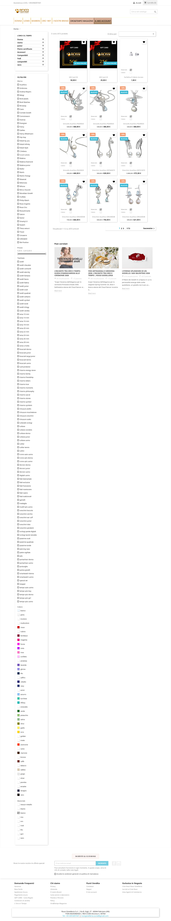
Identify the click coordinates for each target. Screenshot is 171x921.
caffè (22, 761)
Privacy (53, 886)
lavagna (23, 790)
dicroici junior (25, 468)
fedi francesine (25, 486)
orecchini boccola (26, 510)
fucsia (23, 644)
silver (23, 778)
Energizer (23, 123)
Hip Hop (23, 137)
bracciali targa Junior (27, 356)
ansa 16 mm (24, 321)
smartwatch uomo (26, 577)
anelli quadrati (25, 293)
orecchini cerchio (26, 514)
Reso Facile (18, 889)
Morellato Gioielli (26, 193)
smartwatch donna (27, 573)
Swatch (22, 225)
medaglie (23, 503)
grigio (23, 774)
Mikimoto (23, 183)
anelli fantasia (25, 276)
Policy (52, 901)
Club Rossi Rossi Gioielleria (132, 886)
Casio (22, 109)
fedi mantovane (26, 489)
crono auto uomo (26, 454)
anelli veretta (24, 311)
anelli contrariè (25, 269)
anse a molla (24, 346)
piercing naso (25, 549)
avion (23, 690)
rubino (23, 631)
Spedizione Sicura (20, 892)
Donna (20, 39)
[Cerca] (143, 11)
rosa (22, 652)
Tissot (22, 232)
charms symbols (26, 405)
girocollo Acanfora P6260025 (103, 124)
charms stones (25, 398)
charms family (25, 374)
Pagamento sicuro (21, 895)
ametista (24, 661)
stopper (23, 584)
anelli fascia (24, 279)
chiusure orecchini (26, 416)
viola (22, 648)
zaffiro (23, 677)
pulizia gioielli (25, 570)
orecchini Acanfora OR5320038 (133, 217)
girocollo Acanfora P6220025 (73, 170)
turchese (24, 698)
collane (22, 426)
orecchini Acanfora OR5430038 (73, 217)
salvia (23, 719)
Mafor (22, 169)
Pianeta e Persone (56, 898)
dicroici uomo (25, 472)
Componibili (22, 55)
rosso (23, 627)
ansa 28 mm (24, 342)
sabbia (23, 770)
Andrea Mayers (25, 92)
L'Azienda (53, 889)
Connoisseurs (25, 116)
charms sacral (25, 395)
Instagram (119, 863)
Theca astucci (25, 228)
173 (128, 228)
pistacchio (24, 715)
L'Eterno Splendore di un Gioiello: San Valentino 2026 (136, 272)
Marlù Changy (25, 176)
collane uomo (25, 440)
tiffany (23, 703)
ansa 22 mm (24, 332)
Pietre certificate (24, 49)
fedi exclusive (25, 482)
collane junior (25, 437)
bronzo (23, 757)
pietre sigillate (25, 552)
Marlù (22, 172)
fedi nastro (24, 493)
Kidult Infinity (25, 144)
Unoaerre (23, 235)
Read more (58, 291)
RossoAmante (25, 211)
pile (21, 556)
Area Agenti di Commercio (132, 892)
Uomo (20, 43)
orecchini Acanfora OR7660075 (103, 170)
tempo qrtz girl (25, 598)
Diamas (22, 120)
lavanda (23, 665)
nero (19, 65)
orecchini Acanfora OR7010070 (133, 170)
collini (22, 451)
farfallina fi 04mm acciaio (133, 77)
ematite (23, 786)
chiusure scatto (25, 419)
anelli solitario (25, 297)
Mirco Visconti (25, 190)
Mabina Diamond (26, 162)
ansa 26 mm (24, 339)
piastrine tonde (25, 545)
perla (22, 615)
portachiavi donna (26, 559)
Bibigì (22, 95)
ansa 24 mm (24, 335)
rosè (22, 825)
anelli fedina (24, 283)
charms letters (25, 381)
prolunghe (24, 566)
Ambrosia (23, 88)
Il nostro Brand (55, 892)
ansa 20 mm (24, 328)
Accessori (21, 52)
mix (22, 817)
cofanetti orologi (26, 423)
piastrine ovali (25, 538)
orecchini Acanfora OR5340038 (103, 217)
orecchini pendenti (27, 528)
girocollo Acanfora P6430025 (73, 124)
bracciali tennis (25, 360)
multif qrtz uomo (26, 507)
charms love (24, 384)
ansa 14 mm (24, 318)
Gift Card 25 (103, 77)
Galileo (22, 130)
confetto (24, 656)
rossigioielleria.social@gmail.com (95, 916)
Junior (19, 46)
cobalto (23, 682)
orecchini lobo (25, 524)
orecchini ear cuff (26, 517)
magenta (24, 640)
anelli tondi (24, 304)
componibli (22, 62)
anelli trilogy (24, 307)
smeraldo (24, 707)
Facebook (114, 863)
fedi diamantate (26, 479)
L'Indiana (23, 151)
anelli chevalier (25, 265)
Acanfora (23, 85)
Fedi (19, 58)
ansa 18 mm (24, 325)
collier (22, 444)
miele (23, 740)
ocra (22, 732)
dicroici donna (25, 465)
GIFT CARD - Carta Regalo (23, 898)
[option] (70, 269)
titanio (23, 809)
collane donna (25, 433)
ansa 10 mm (24, 314)
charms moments (26, 388)
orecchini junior (26, 521)
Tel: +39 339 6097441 (70, 916)
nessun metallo (26, 804)
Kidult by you (25, 141)
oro (22, 821)
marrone (24, 753)
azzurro (23, 694)
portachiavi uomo (26, 563)
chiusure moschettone (28, 412)
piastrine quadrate (26, 542)
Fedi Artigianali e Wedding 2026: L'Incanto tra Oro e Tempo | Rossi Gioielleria (101, 273)
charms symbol (25, 402)
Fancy (22, 127)
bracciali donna (25, 349)
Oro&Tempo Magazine (58, 903)
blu (22, 673)
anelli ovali (24, 290)
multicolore (25, 623)
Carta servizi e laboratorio (59, 895)
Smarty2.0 (23, 221)
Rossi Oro (23, 207)
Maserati (23, 179)
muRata (23, 197)
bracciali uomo (25, 363)
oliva (22, 723)
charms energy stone (28, 370)
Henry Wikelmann (26, 134)
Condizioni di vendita (22, 901)
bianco (23, 610)
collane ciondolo (26, 430)
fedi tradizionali (25, 496)
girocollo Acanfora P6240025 (133, 124)
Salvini (22, 214)
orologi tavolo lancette (28, 535)
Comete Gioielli (25, 113)
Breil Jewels (24, 99)
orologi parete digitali (28, 531)
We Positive (24, 242)
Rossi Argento (25, 204)
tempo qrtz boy (25, 591)
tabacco (23, 765)
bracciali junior (25, 353)
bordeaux (24, 636)
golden (23, 736)
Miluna (22, 186)
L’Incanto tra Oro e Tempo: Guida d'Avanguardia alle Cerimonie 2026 (67, 273)
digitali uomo (25, 475)
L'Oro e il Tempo (24, 35)
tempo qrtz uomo (26, 601)
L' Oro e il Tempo (20, 903)
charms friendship (26, 377)
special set (23, 580)
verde (23, 711)
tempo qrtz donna (26, 594)
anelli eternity (25, 272)
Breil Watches (25, 102)
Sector (22, 218)
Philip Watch (24, 200)
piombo (23, 782)
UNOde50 (23, 239)
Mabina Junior (25, 165)
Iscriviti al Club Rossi (85, 856)
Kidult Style (24, 148)
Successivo (149, 228)
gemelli (22, 500)
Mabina (22, 158)
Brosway (23, 106)
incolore (24, 619)
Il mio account (91, 892)
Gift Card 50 (73, 77)
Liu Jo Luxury (25, 155)
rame (22, 749)
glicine (23, 669)
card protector (25, 367)
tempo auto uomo (26, 587)
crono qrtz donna (26, 458)
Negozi (88, 889)
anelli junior (24, 286)
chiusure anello (25, 409)
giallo (23, 728)
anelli (22, 261)
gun (22, 834)
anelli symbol (25, 300)
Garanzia (17, 886)
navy (22, 686)
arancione (24, 745)
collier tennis (24, 447)
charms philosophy (27, 391)
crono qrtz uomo (26, 461)
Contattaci (90, 886)
